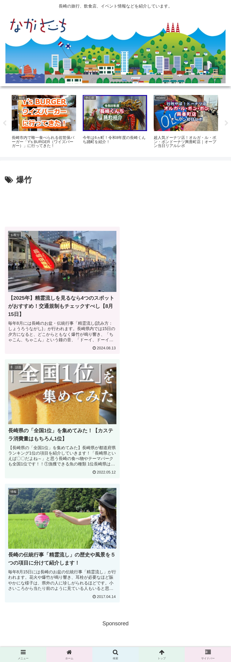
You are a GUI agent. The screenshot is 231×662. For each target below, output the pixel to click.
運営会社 (191, 642)
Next (226, 123)
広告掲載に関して (40, 642)
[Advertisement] (115, 203)
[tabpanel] (44, 122)
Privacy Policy (115, 642)
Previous (5, 123)
